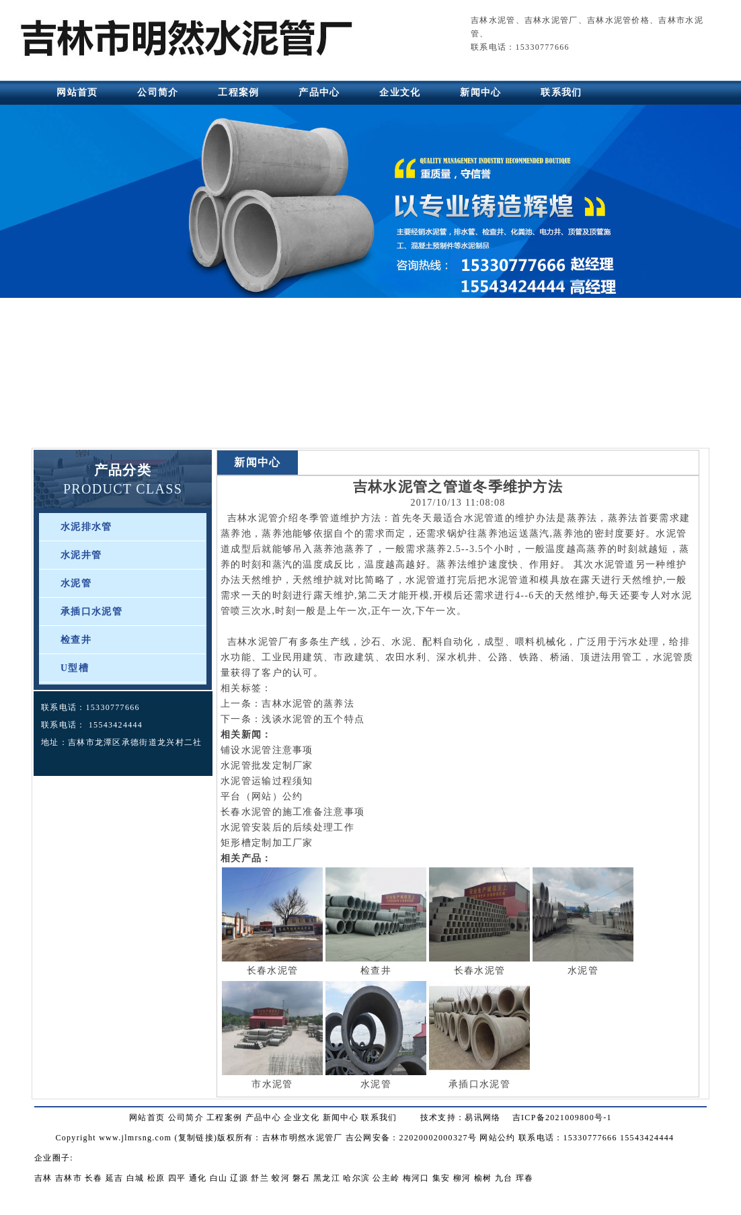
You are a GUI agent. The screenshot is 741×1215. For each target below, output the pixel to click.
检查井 (76, 640)
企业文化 (399, 92)
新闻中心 (480, 92)
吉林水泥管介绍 (263, 518)
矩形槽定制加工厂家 (267, 843)
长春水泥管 (273, 971)
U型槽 (75, 668)
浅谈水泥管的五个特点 (313, 719)
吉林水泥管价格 (618, 20)
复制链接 (196, 1137)
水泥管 (76, 583)
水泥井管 (81, 555)
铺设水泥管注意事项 (267, 750)
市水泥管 (271, 1084)
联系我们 (561, 92)
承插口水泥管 (91, 611)
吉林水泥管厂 (551, 20)
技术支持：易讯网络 (460, 1117)
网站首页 (77, 92)
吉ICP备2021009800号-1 (562, 1117)
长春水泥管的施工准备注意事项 (292, 812)
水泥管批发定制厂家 (267, 765)
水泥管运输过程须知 (267, 781)
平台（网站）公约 (262, 796)
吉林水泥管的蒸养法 (308, 704)
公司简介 (157, 92)
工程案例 (238, 92)
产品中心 (319, 92)
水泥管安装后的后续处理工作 (287, 827)
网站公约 (497, 1137)
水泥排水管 (86, 527)
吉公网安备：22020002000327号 (411, 1137)
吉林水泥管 (493, 20)
